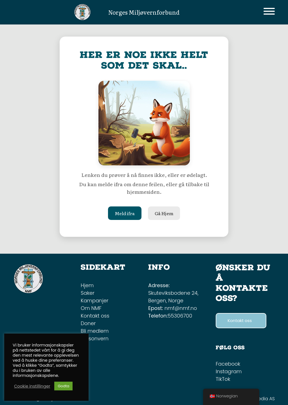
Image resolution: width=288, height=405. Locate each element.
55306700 (180, 315)
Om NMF (91, 308)
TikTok (223, 378)
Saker (87, 292)
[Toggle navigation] (269, 12)
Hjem (87, 285)
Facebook (228, 363)
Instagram (229, 371)
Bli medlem (95, 330)
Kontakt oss (95, 315)
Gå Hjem (164, 213)
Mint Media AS (259, 398)
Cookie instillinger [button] (32, 386)
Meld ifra (125, 213)
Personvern (95, 338)
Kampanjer (94, 300)
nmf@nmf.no (181, 308)
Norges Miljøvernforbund (144, 12)
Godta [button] (63, 386)
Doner (88, 323)
